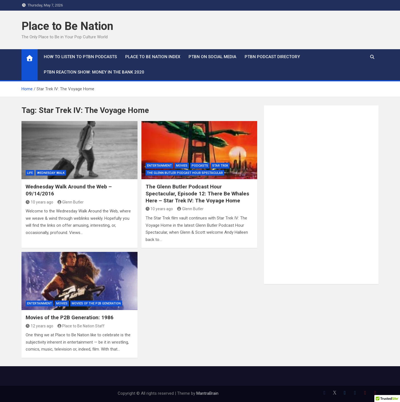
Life (30, 173)
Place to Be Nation (67, 26)
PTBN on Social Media (212, 56)
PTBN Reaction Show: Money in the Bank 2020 (94, 72)
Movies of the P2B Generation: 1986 (70, 317)
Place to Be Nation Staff (81, 326)
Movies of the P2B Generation (96, 303)
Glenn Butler (70, 202)
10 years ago (39, 202)
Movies (181, 165)
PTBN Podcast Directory (272, 56)
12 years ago (39, 326)
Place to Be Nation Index (152, 56)
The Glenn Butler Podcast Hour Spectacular (185, 173)
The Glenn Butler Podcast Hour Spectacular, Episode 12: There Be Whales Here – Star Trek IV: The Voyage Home (197, 193)
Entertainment (159, 165)
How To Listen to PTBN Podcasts (80, 56)
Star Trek (220, 165)
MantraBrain (207, 393)
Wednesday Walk (51, 173)
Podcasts (200, 165)
